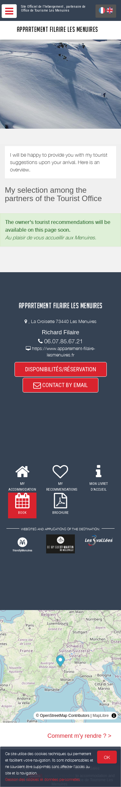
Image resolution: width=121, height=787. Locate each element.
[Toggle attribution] (114, 715)
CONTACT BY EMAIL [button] (60, 385)
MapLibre (101, 715)
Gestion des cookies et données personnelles (42, 779)
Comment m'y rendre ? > (79, 736)
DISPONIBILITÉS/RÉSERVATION (60, 369)
